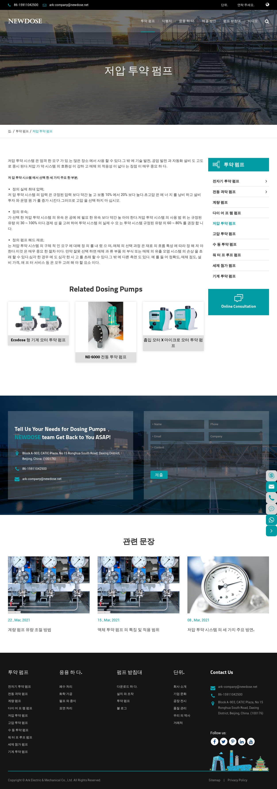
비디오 (253, 21)
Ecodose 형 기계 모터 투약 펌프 (38, 340)
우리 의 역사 (181, 715)
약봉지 (167, 21)
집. (10, 131)
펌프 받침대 (232, 21)
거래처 (178, 723)
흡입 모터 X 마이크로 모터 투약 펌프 (173, 343)
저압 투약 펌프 (42, 131)
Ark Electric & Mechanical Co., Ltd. (49, 780)
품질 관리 (180, 708)
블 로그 (122, 708)
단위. (224, 5)
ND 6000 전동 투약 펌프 (106, 357)
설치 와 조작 (125, 694)
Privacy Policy (237, 780)
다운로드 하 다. (127, 686)
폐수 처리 (65, 686)
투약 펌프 (148, 21)
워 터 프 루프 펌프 (227, 255)
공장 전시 (180, 701)
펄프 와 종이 (67, 701)
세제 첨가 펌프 (224, 266)
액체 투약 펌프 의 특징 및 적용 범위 (129, 630)
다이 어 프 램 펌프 (227, 213)
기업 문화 (180, 694)
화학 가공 (65, 694)
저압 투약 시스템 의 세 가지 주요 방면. (220, 630)
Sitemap (214, 780)
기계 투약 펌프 (224, 276)
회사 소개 (180, 686)
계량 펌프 (220, 202)
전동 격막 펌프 (224, 192)
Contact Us (221, 672)
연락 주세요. (245, 5)
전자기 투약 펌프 (226, 181)
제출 (159, 474)
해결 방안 (209, 21)
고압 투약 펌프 (224, 234)
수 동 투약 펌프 (225, 244)
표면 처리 (65, 708)
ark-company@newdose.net (68, 5)
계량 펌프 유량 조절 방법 (29, 630)
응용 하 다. (187, 21)
